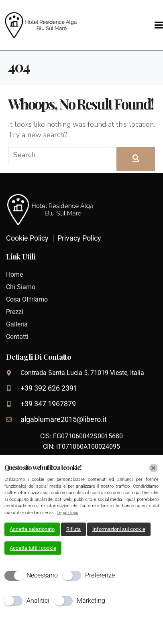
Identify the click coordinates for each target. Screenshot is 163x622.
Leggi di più (67, 512)
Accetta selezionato (32, 529)
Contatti (17, 336)
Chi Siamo (20, 287)
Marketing (91, 600)
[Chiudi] (153, 468)
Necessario (42, 575)
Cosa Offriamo (27, 299)
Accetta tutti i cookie (33, 548)
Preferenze (100, 575)
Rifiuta (73, 529)
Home (14, 274)
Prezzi (14, 312)
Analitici (37, 600)
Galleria (17, 324)
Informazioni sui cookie (118, 529)
